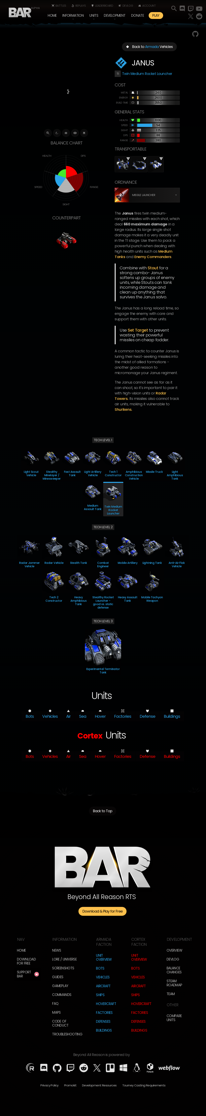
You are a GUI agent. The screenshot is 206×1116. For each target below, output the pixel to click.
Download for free (26, 961)
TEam (171, 994)
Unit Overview (104, 957)
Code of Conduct (60, 1023)
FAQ (55, 1003)
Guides (57, 977)
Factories (104, 1012)
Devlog (128, 6)
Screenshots (63, 968)
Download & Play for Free (102, 911)
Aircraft (103, 986)
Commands (61, 994)
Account (149, 6)
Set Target (138, 330)
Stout (153, 268)
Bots (100, 968)
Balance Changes (174, 970)
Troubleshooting (67, 1034)
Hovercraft (106, 1003)
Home (52, 15)
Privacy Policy (49, 1085)
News (56, 950)
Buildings (104, 1030)
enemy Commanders (152, 256)
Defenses (103, 1021)
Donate (137, 15)
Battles (61, 6)
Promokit (70, 1085)
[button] (73, 15)
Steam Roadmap (174, 983)
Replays (80, 6)
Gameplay (60, 985)
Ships (100, 995)
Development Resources (99, 1085)
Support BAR (24, 974)
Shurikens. (123, 409)
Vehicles (102, 977)
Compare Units (174, 1017)
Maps (56, 1012)
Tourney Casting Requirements (144, 1085)
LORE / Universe (64, 959)
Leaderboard (104, 6)
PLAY (156, 15)
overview (174, 950)
